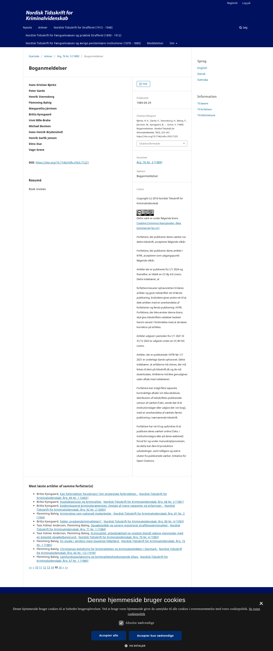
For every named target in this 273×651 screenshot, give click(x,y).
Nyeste (27, 27)
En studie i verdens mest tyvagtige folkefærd (90, 541)
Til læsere (202, 103)
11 (40, 567)
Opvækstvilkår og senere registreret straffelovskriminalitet (129, 525)
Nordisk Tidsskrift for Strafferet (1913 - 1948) (83, 27)
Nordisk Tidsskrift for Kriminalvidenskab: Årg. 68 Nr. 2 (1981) (143, 502)
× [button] (261, 605)
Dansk (201, 74)
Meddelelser (155, 43)
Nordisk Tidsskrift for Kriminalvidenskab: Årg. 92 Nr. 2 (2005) (106, 507)
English (202, 68)
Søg (243, 27)
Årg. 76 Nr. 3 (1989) (68, 56)
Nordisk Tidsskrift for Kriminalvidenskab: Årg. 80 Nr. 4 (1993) (144, 521)
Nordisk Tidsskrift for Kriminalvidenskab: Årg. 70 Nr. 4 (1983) (119, 537)
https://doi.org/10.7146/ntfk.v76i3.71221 (62, 162)
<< (30, 567)
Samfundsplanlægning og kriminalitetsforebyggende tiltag (99, 557)
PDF (144, 84)
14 (52, 567)
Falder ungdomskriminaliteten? (81, 521)
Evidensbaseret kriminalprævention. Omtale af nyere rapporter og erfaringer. (111, 506)
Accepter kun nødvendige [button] (155, 635)
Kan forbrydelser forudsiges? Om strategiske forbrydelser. (99, 494)
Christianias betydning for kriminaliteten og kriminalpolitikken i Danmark (108, 549)
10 (36, 567)
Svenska (202, 80)
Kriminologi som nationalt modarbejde (86, 513)
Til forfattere (204, 109)
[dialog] (136, 622)
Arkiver (42, 27)
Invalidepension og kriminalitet (81, 502)
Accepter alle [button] (108, 635)
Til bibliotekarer (206, 115)
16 (60, 567)
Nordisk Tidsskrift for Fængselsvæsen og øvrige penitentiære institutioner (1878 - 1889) (83, 43)
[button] (136, 645)
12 (44, 567)
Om (172, 43)
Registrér (232, 3)
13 (48, 567)
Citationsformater (149, 143)
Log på (246, 3)
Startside (34, 56)
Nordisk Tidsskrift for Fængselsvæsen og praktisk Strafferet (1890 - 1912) (73, 35)
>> (66, 567)
